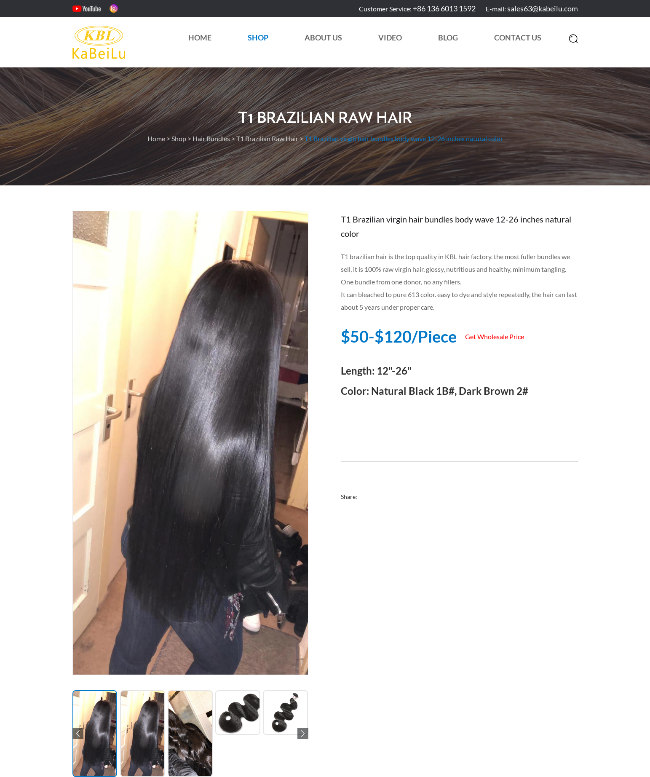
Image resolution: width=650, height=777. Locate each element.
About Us (323, 37)
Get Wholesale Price (494, 336)
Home (199, 37)
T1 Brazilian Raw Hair (325, 118)
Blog (448, 37)
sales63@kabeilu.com (542, 8)
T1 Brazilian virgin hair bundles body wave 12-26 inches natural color (404, 138)
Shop (258, 37)
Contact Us (517, 37)
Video (390, 37)
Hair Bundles (211, 138)
